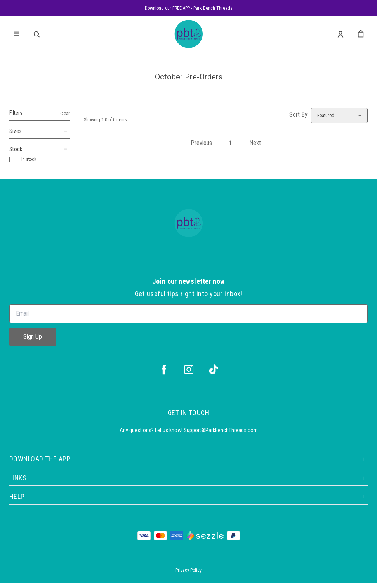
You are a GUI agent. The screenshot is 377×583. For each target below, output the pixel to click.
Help (188, 496)
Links (188, 477)
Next (255, 143)
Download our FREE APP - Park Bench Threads (189, 8)
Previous (201, 143)
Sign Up (32, 336)
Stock (39, 150)
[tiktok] (213, 369)
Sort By (298, 114)
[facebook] (164, 369)
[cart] (361, 34)
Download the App (188, 458)
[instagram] (188, 369)
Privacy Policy (188, 570)
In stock (28, 159)
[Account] (340, 34)
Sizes (39, 131)
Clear (65, 113)
